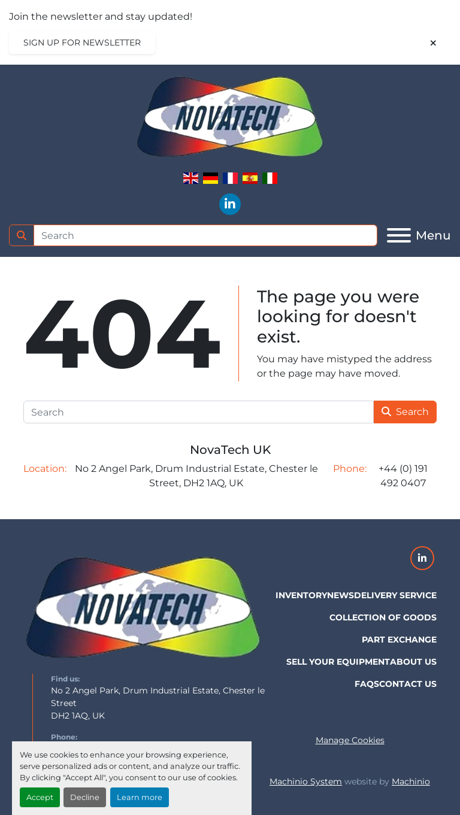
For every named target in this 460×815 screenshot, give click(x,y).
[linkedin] (230, 204)
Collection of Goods (383, 617)
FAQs (367, 683)
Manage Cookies (350, 740)
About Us (413, 661)
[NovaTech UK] (143, 609)
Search (405, 411)
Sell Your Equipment (338, 661)
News (340, 595)
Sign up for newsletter (82, 42)
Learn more (139, 797)
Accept (39, 797)
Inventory (301, 595)
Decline (84, 797)
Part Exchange (399, 639)
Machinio (411, 781)
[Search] (205, 235)
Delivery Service (395, 595)
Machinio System (306, 781)
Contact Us (408, 683)
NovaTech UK (230, 450)
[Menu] (399, 235)
